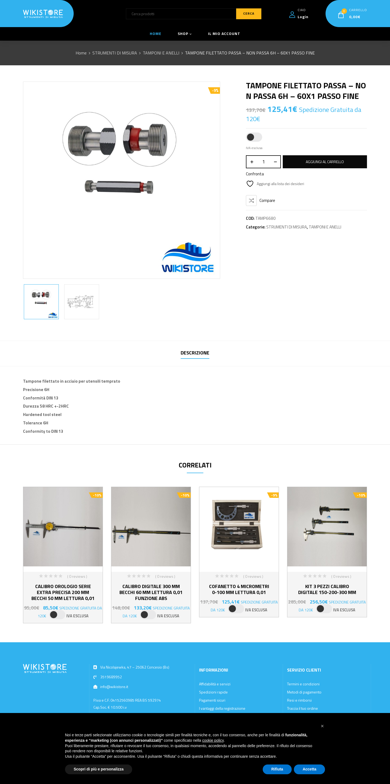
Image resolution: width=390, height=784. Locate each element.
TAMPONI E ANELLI (161, 53)
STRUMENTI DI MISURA (114, 53)
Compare (267, 200)
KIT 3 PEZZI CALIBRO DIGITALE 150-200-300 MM (327, 589)
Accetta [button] (309, 769)
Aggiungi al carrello (325, 161)
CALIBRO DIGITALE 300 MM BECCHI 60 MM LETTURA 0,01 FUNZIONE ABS (151, 592)
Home (81, 53)
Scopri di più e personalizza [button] (98, 769)
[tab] (195, 353)
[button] (322, 726)
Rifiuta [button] (277, 769)
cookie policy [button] (213, 740)
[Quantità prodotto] (263, 162)
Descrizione (195, 352)
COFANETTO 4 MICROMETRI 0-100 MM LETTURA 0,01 (239, 589)
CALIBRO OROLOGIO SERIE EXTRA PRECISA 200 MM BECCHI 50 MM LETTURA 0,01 (63, 592)
